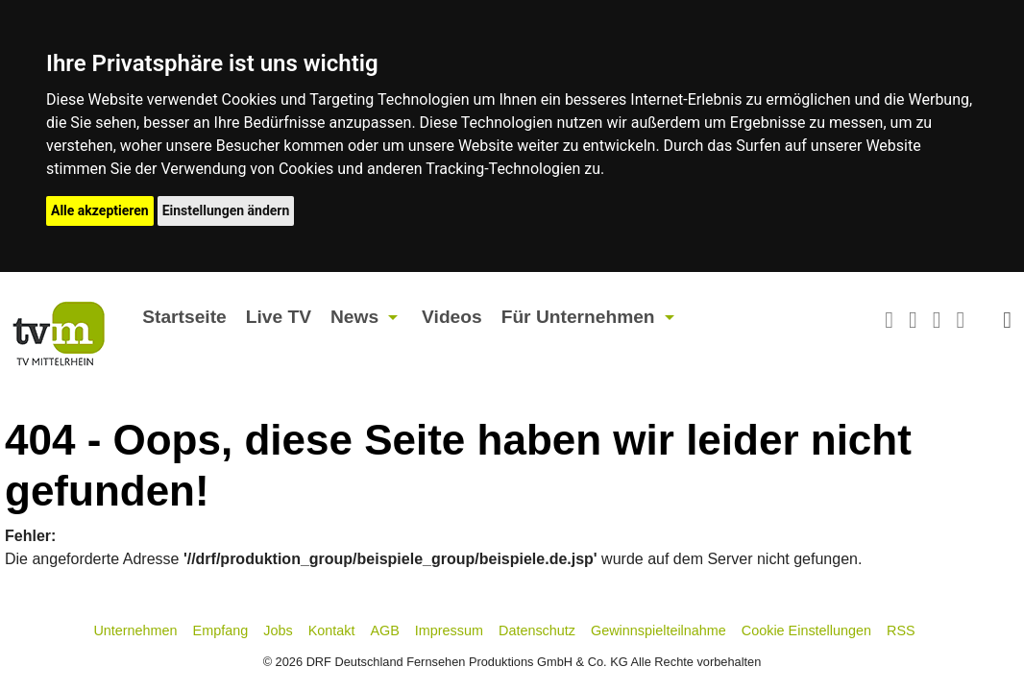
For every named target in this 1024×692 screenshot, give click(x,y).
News (354, 317)
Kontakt (331, 630)
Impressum (449, 630)
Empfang (221, 630)
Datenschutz (537, 630)
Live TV (278, 317)
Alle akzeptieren (100, 210)
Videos (452, 317)
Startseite (184, 317)
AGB (384, 630)
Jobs (277, 630)
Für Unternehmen (578, 317)
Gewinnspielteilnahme (658, 630)
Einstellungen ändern (226, 210)
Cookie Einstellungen (806, 630)
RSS (901, 630)
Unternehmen (135, 630)
